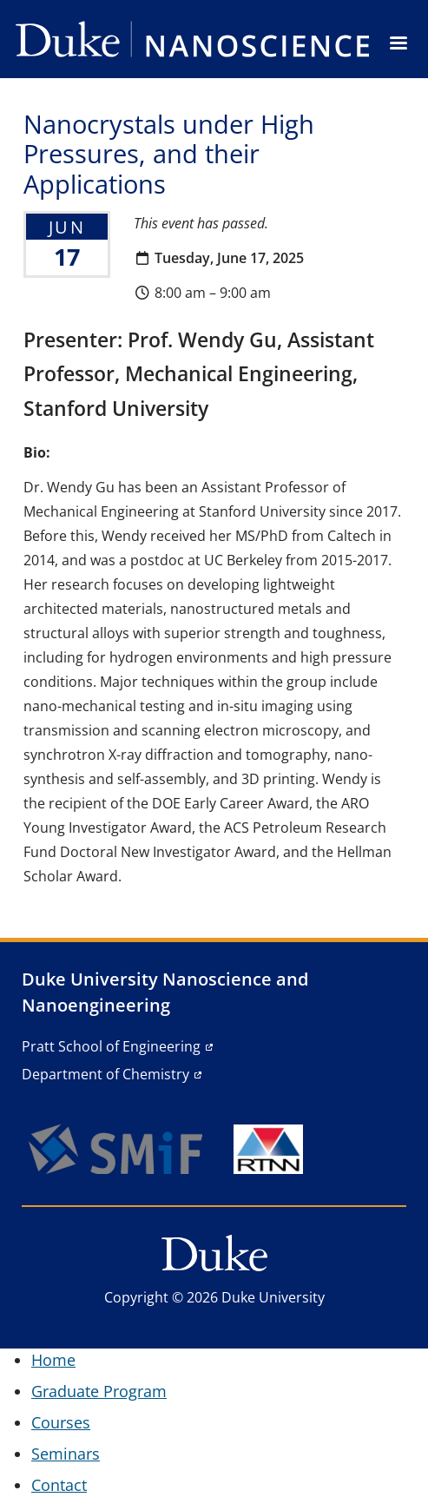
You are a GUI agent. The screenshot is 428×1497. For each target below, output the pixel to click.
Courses (60, 1422)
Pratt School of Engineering (111, 1046)
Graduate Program (99, 1391)
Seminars (65, 1453)
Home (53, 1359)
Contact (59, 1484)
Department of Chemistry (105, 1074)
